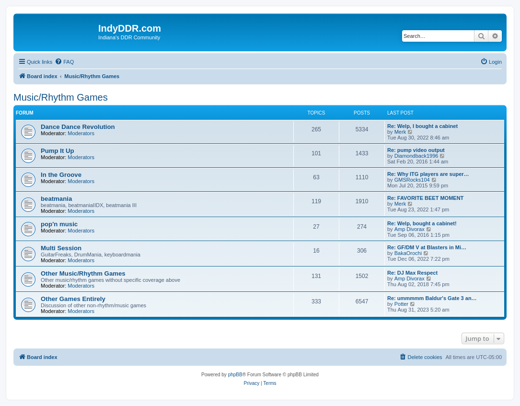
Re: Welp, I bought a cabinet (422, 126)
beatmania (56, 198)
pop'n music (59, 224)
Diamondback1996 (416, 156)
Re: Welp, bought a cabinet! (422, 223)
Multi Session (61, 248)
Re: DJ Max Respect (412, 273)
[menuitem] (64, 62)
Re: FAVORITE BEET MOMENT (425, 198)
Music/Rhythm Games (60, 97)
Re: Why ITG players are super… (428, 174)
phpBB (235, 374)
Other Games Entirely (73, 298)
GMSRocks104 (412, 180)
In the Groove (61, 174)
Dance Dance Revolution (78, 126)
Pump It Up (57, 150)
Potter (401, 304)
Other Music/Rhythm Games (83, 273)
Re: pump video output (416, 150)
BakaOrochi (408, 253)
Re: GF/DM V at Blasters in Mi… (426, 247)
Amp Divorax (409, 229)
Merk (400, 132)
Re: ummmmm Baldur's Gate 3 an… (432, 298)
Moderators (81, 133)
